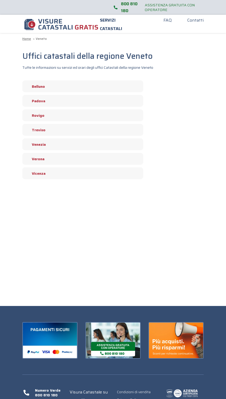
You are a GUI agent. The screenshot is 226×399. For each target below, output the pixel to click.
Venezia (36, 144)
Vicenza (36, 173)
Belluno (35, 86)
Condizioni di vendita (134, 392)
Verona (35, 159)
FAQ (167, 20)
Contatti (195, 20)
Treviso (36, 130)
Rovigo (35, 115)
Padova (35, 101)
